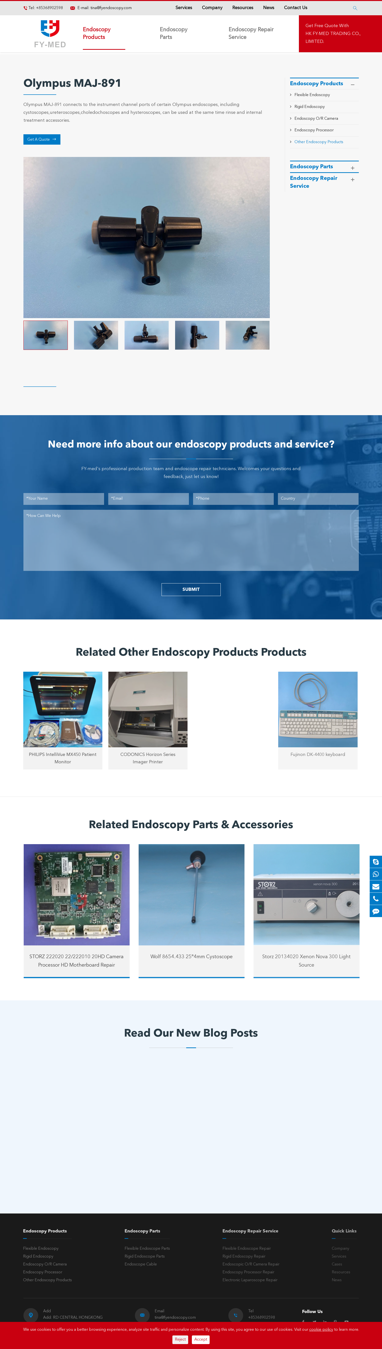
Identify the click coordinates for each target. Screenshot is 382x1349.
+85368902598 (49, 8)
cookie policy (321, 1330)
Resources (242, 8)
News (268, 8)
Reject (180, 1340)
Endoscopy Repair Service (251, 33)
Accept (200, 1340)
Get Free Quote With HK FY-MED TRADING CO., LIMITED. (333, 34)
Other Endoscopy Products (318, 142)
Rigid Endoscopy (309, 107)
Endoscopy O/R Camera (316, 119)
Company (212, 8)
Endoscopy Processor (314, 130)
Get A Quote (41, 139)
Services (184, 8)
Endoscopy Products (96, 33)
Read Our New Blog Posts (191, 1033)
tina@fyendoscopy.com (111, 8)
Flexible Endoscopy (312, 95)
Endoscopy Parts (173, 33)
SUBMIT (191, 589)
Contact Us (295, 8)
